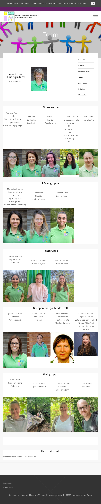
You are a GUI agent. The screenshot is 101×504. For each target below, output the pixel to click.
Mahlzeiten (82, 95)
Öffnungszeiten (84, 71)
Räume (81, 65)
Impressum (7, 483)
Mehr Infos (81, 3)
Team (80, 77)
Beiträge (81, 89)
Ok (93, 4)
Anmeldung (82, 83)
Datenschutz (8, 487)
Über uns (82, 59)
